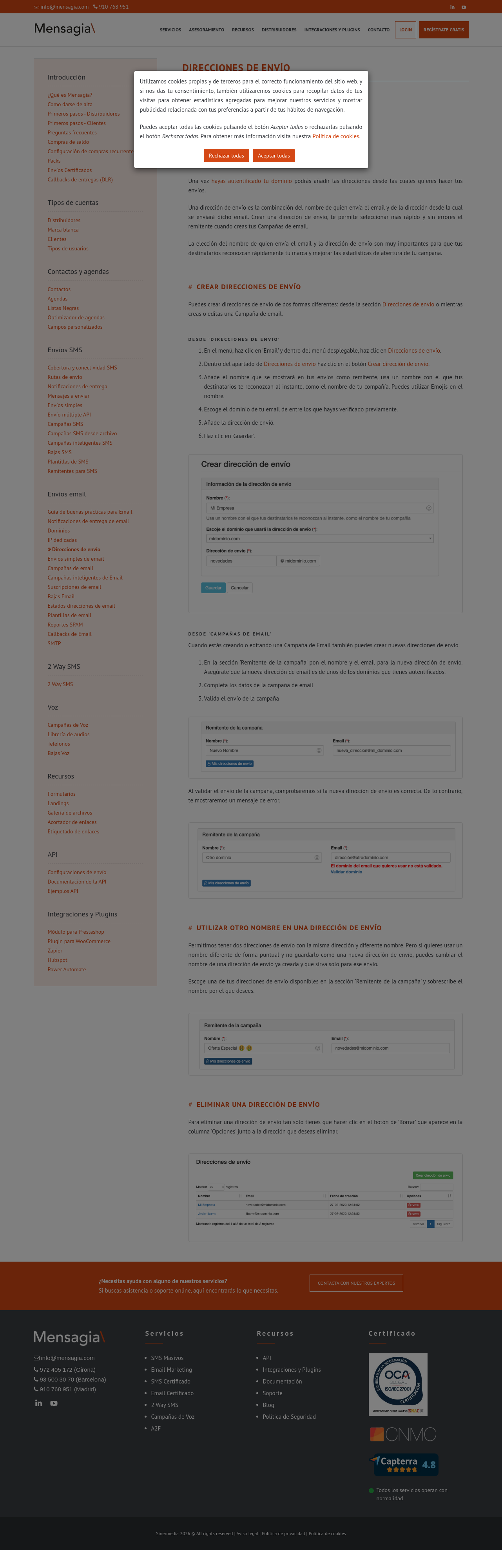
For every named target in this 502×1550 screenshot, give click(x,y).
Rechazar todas (226, 155)
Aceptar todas (274, 155)
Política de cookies (336, 136)
